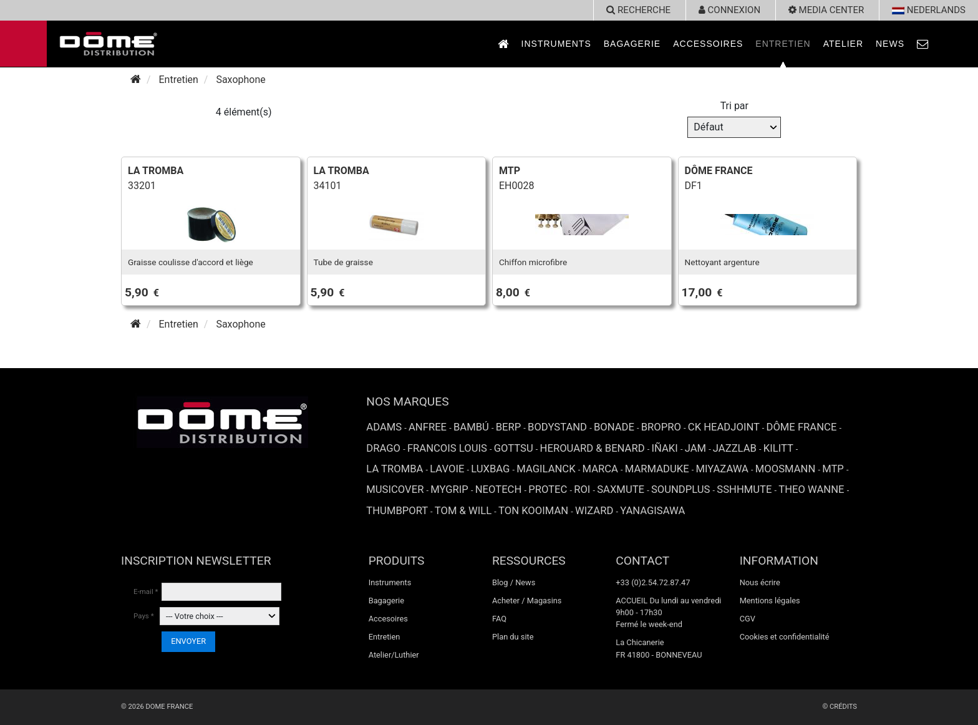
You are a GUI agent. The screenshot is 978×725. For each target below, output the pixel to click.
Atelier (843, 44)
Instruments (556, 44)
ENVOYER (188, 641)
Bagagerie (632, 44)
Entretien (782, 44)
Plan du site (513, 636)
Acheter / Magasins (527, 600)
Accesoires (388, 618)
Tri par (734, 106)
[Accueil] (135, 79)
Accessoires (708, 44)
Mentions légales (770, 600)
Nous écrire (760, 582)
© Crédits (839, 707)
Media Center (826, 10)
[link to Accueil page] (503, 44)
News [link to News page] (890, 44)
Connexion (729, 10)
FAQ (499, 618)
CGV (747, 618)
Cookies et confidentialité (785, 636)
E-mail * (145, 591)
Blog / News (513, 582)
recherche (638, 10)
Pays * (143, 615)
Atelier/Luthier (394, 654)
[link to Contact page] (923, 44)
